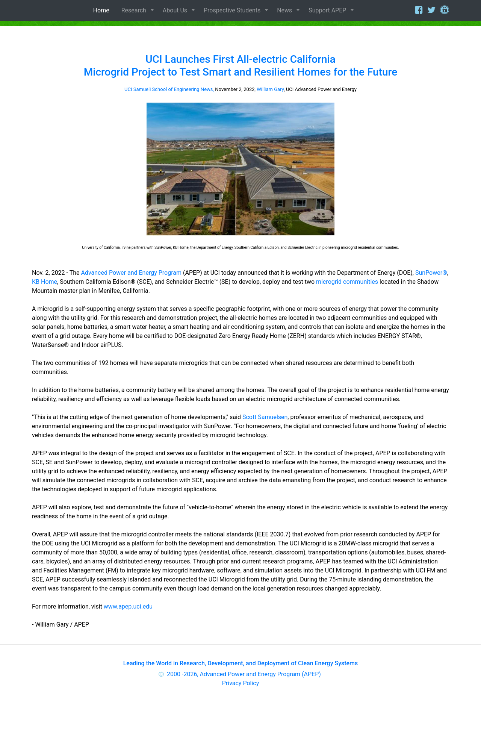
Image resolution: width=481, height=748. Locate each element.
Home (102, 10)
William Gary (270, 89)
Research (133, 10)
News (284, 10)
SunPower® (431, 272)
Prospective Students (232, 10)
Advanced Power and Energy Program (131, 272)
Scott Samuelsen (264, 417)
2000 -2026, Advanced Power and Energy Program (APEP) (244, 674)
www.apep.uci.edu (128, 606)
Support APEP (327, 10)
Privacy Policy (240, 683)
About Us (175, 10)
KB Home (44, 281)
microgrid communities (347, 281)
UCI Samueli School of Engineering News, (169, 89)
